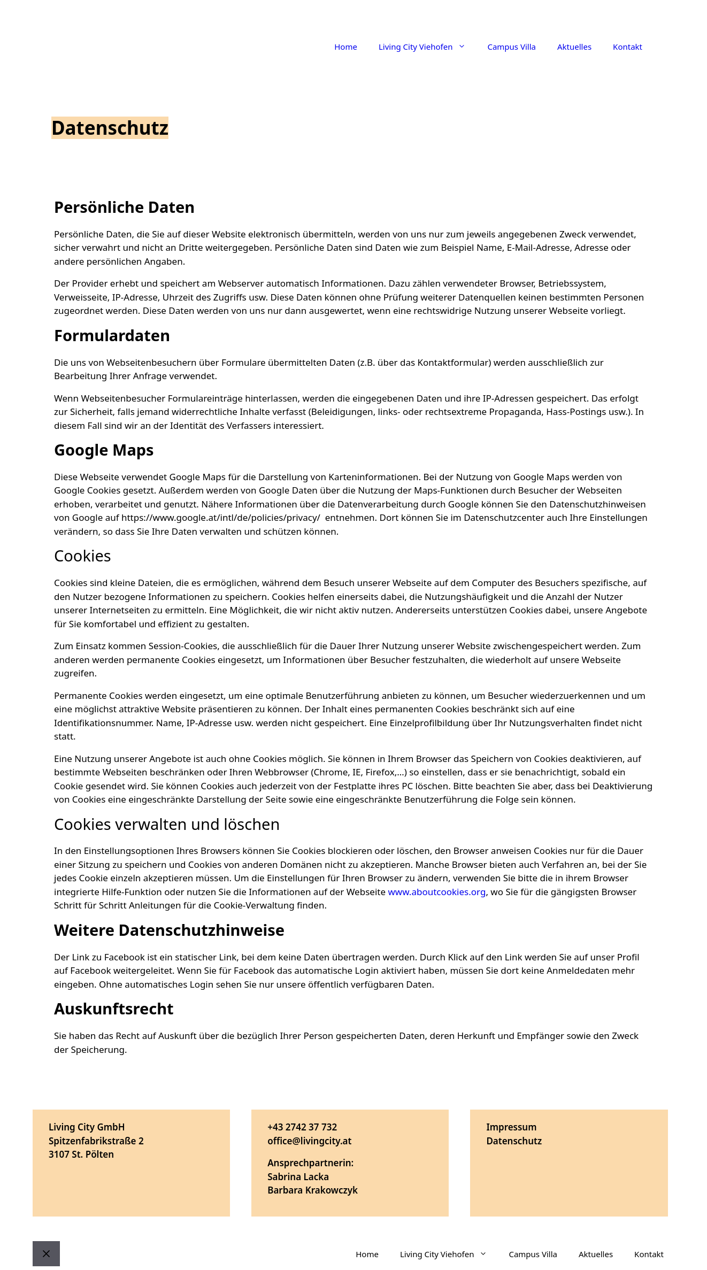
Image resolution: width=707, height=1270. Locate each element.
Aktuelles (574, 46)
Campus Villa (511, 46)
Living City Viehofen (428, 46)
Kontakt (627, 46)
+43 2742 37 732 (302, 1127)
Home (345, 46)
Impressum (511, 1127)
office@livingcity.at (309, 1141)
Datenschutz (514, 1141)
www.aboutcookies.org (437, 892)
